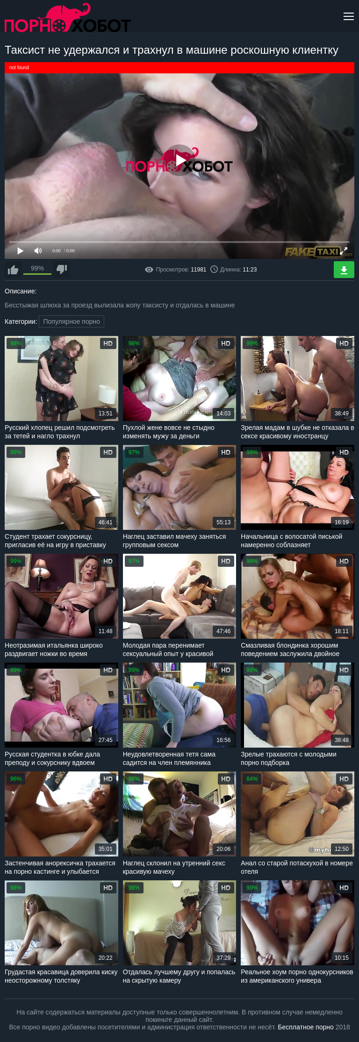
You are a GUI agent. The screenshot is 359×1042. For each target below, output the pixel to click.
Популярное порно (71, 321)
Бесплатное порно (305, 1027)
